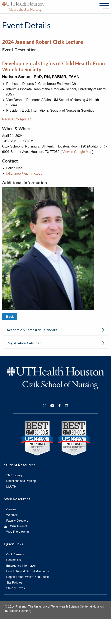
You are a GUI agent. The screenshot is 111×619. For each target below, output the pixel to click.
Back (9, 316)
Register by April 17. (17, 119)
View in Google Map (76, 152)
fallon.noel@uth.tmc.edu (24, 173)
